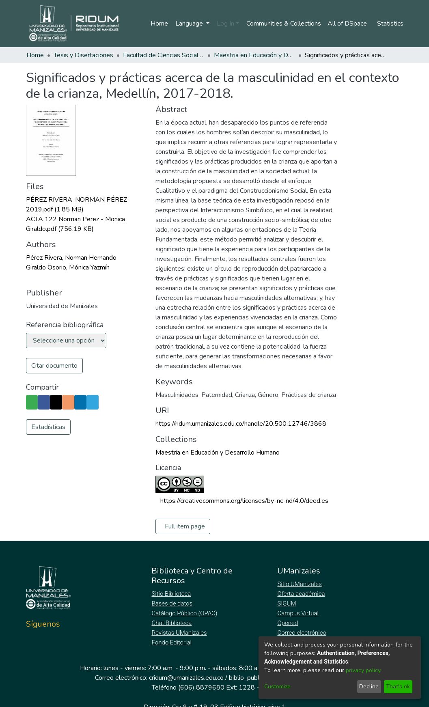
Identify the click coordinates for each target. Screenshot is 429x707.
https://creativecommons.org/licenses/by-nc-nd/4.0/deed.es (244, 500)
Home (157, 23)
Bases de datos (172, 603)
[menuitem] (348, 23)
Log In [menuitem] (224, 23)
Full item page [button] (185, 526)
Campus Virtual (298, 613)
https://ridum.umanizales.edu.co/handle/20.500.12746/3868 (240, 423)
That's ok (398, 686)
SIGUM (286, 603)
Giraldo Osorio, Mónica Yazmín (68, 267)
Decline (369, 686)
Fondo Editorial (171, 642)
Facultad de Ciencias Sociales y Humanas (163, 55)
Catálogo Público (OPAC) (185, 613)
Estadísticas (48, 426)
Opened (288, 623)
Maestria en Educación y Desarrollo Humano (254, 55)
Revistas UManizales (179, 633)
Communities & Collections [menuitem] (282, 23)
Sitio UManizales (299, 584)
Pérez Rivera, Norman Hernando (71, 257)
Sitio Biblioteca (171, 594)
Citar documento (54, 365)
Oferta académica (301, 594)
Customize (277, 686)
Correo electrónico (302, 633)
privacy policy (363, 670)
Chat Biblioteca (172, 623)
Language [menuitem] (188, 23)
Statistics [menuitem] (390, 23)
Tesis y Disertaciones (83, 55)
